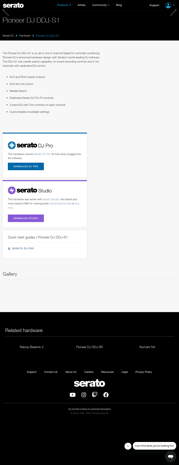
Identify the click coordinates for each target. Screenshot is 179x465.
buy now (13, 208)
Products (62, 5)
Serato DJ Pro (44, 154)
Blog (119, 5)
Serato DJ (9, 35)
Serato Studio (53, 200)
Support (154, 5)
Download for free (63, 204)
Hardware (25, 35)
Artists (81, 5)
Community (99, 5)
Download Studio (27, 220)
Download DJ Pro (27, 167)
